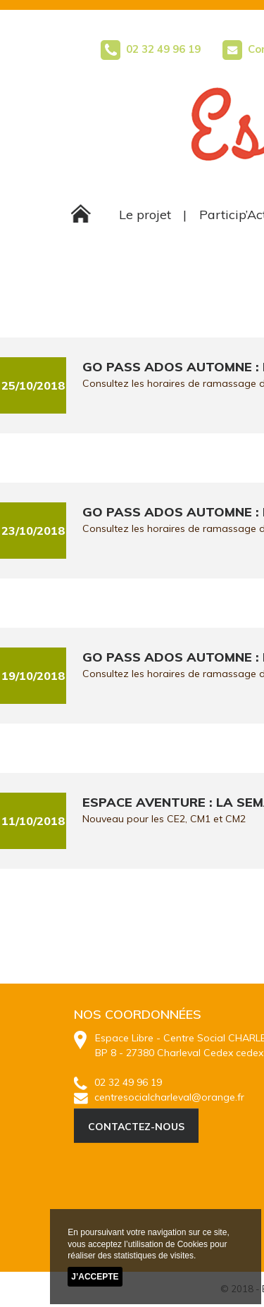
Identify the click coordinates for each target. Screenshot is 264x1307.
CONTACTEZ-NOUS (136, 1126)
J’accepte (94, 1277)
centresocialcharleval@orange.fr (159, 1097)
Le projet (145, 214)
